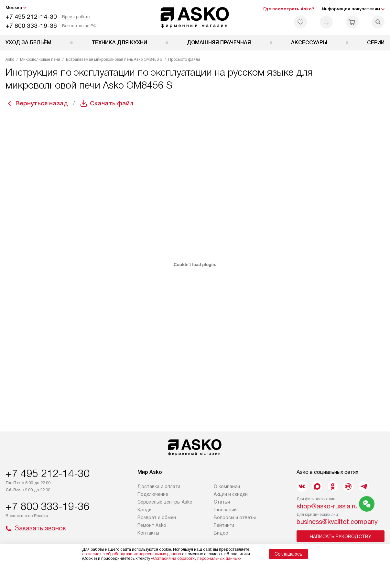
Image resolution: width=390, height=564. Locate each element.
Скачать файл (115, 103)
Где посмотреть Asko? (288, 8)
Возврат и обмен (156, 517)
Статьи (222, 502)
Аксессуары (309, 42)
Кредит (145, 509)
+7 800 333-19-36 (31, 25)
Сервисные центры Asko (164, 502)
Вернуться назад (43, 103)
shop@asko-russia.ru (327, 506)
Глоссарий (225, 509)
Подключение (152, 494)
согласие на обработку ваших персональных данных (131, 554)
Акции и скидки (231, 494)
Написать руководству (340, 536)
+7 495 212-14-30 (31, 16)
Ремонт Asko (151, 525)
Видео (221, 533)
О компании (227, 486)
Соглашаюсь (288, 554)
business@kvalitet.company (337, 521)
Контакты (148, 533)
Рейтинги (224, 525)
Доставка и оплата (158, 486)
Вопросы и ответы (235, 517)
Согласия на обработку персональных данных (196, 558)
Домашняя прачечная (219, 42)
